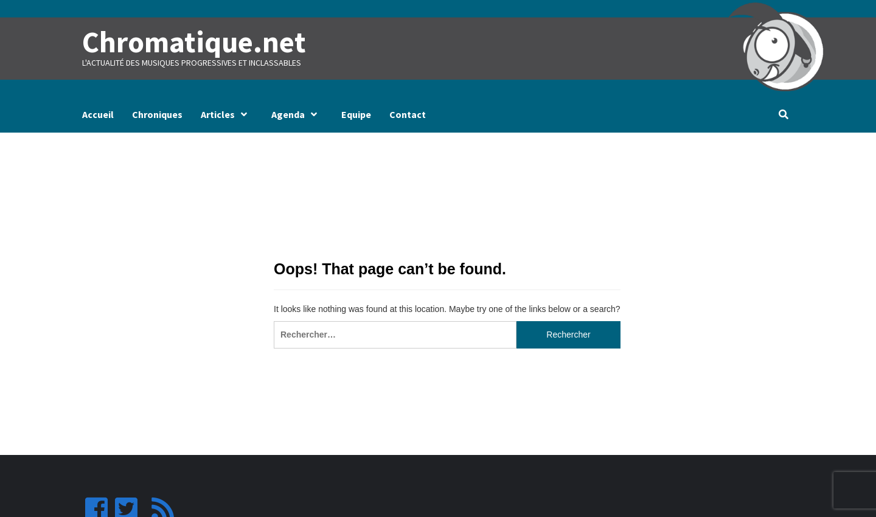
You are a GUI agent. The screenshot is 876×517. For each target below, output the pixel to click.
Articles (227, 114)
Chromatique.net (193, 42)
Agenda (297, 114)
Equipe (356, 114)
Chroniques (157, 114)
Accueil (98, 114)
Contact (407, 114)
